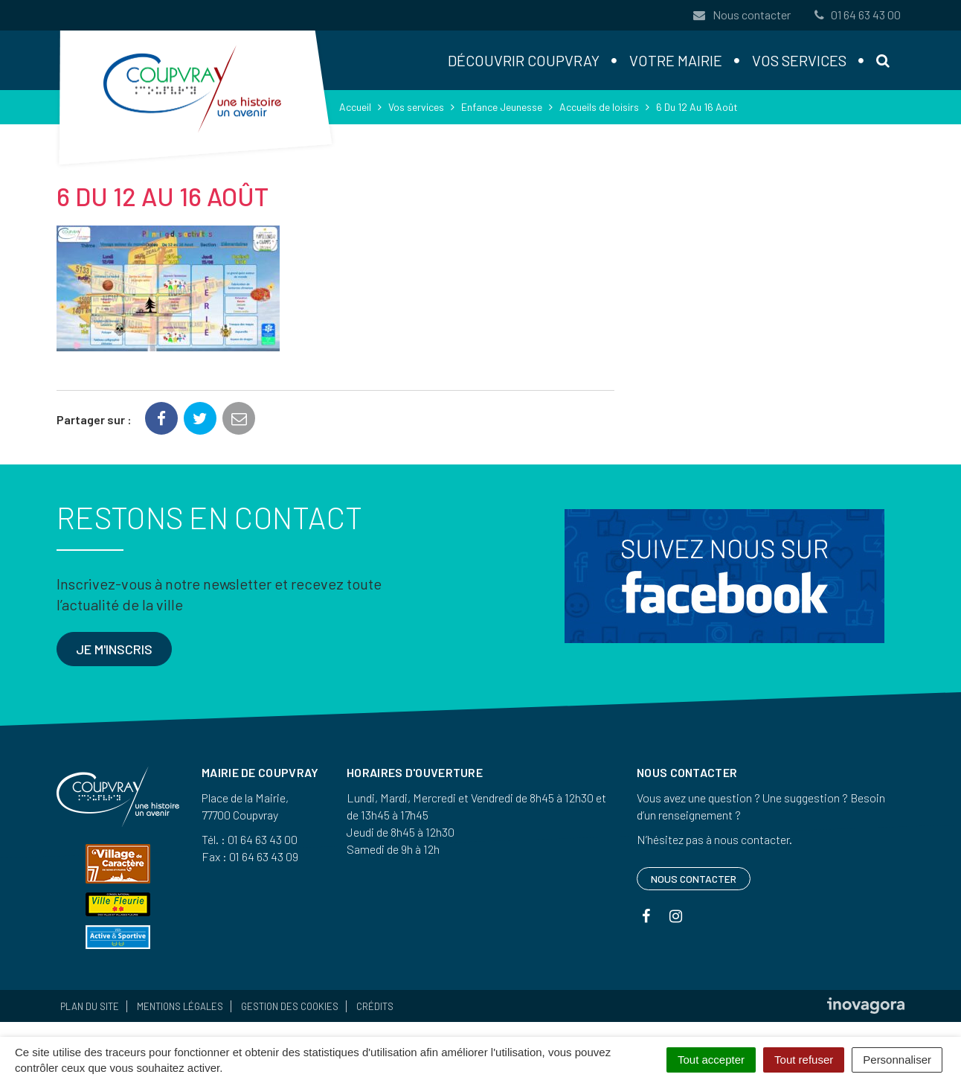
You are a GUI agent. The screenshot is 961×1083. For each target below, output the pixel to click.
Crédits (374, 1006)
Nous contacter (741, 14)
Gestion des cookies (289, 1006)
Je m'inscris (114, 649)
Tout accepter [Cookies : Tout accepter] (711, 1059)
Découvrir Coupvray (524, 60)
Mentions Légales (180, 1006)
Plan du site (89, 1006)
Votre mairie (675, 60)
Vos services (799, 60)
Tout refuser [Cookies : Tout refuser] (803, 1059)
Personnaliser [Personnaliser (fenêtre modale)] (897, 1059)
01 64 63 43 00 (856, 14)
